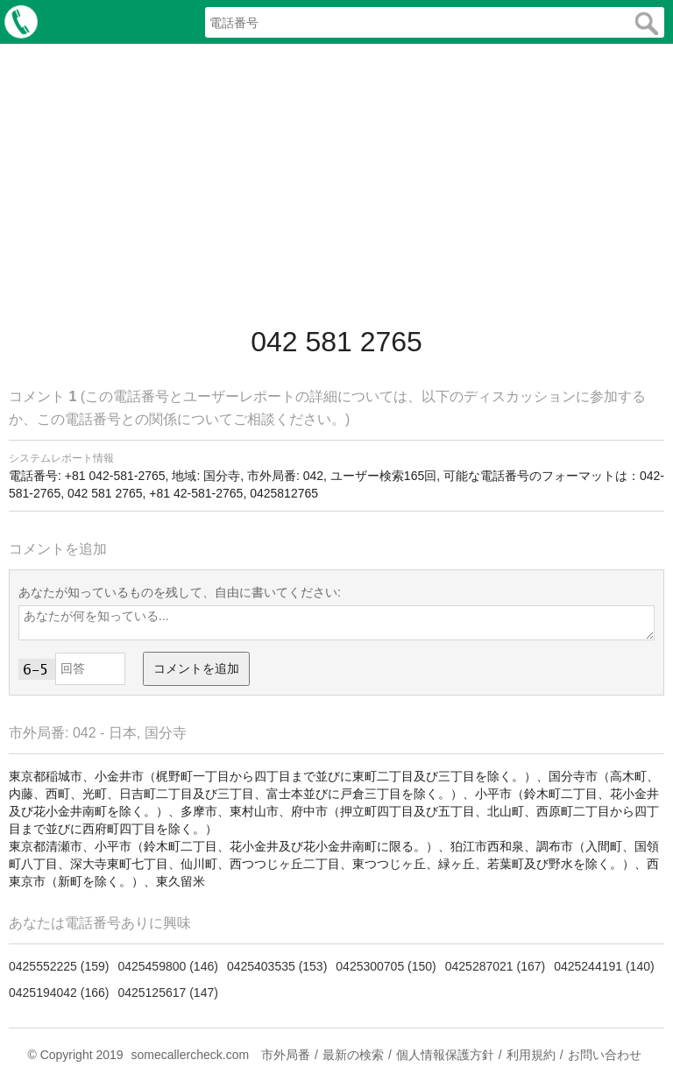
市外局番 (285, 1055)
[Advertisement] (336, 184)
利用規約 (531, 1055)
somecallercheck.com (190, 1055)
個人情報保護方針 (445, 1055)
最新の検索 (353, 1055)
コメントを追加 (196, 668)
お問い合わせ (604, 1055)
